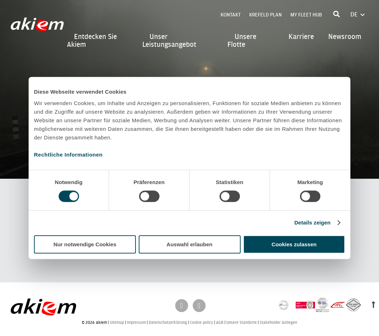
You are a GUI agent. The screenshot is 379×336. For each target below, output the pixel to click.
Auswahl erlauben (189, 244)
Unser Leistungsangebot (169, 40)
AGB (219, 322)
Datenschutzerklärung (168, 322)
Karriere (301, 36)
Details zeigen (312, 222)
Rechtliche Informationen (68, 155)
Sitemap (117, 322)
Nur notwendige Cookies (85, 244)
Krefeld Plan (265, 15)
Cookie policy (201, 322)
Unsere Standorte (241, 322)
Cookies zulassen (294, 244)
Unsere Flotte (241, 40)
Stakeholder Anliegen (278, 322)
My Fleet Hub (306, 15)
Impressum (136, 322)
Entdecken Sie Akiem (92, 40)
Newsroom (344, 36)
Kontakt (231, 15)
